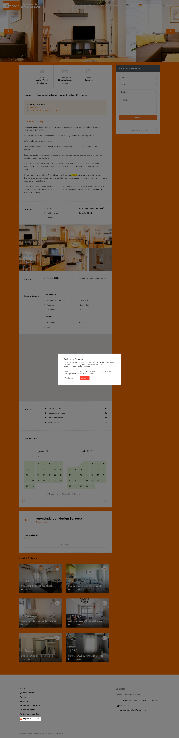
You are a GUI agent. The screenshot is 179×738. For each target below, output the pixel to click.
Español (25, 718)
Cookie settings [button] (71, 378)
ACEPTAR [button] (84, 378)
